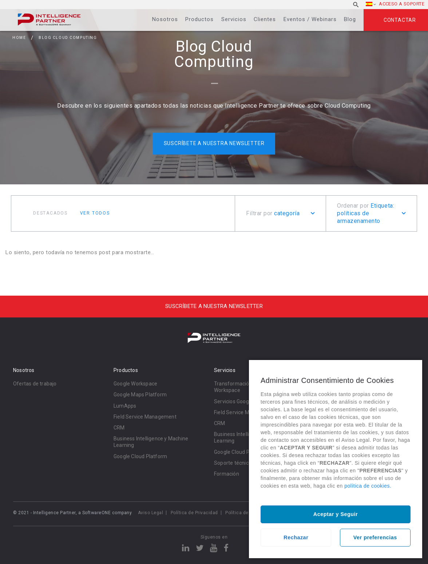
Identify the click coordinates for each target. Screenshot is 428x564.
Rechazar (296, 537)
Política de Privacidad (194, 513)
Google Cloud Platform (140, 456)
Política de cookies (246, 513)
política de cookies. (367, 486)
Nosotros (165, 19)
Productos (199, 19)
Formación (226, 474)
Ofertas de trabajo (35, 384)
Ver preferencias (375, 537)
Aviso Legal (150, 513)
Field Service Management (145, 417)
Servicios (233, 19)
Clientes (265, 19)
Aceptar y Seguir (335, 514)
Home (19, 38)
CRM (119, 428)
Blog (350, 19)
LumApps (125, 406)
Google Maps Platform (140, 394)
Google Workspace (135, 384)
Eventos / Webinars (310, 19)
